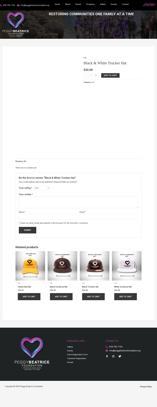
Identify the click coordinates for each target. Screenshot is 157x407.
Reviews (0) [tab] (20, 161)
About (67, 4)
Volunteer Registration (76, 358)
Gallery (103, 4)
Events (78, 4)
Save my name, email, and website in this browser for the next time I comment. (54, 223)
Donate (114, 4)
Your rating (25, 188)
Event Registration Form (77, 354)
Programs (90, 4)
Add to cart (110, 75)
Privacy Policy (146, 386)
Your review (26, 194)
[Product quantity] (90, 75)
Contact (125, 4)
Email (83, 212)
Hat (85, 58)
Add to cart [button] (29, 296)
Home (57, 4)
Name (22, 212)
